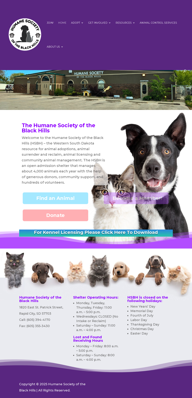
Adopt (75, 23)
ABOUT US (53, 47)
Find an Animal (55, 198)
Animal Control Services (158, 23)
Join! (50, 23)
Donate (56, 215)
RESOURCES (124, 23)
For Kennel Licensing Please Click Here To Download (96, 232)
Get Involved (97, 23)
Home (62, 23)
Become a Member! (137, 198)
